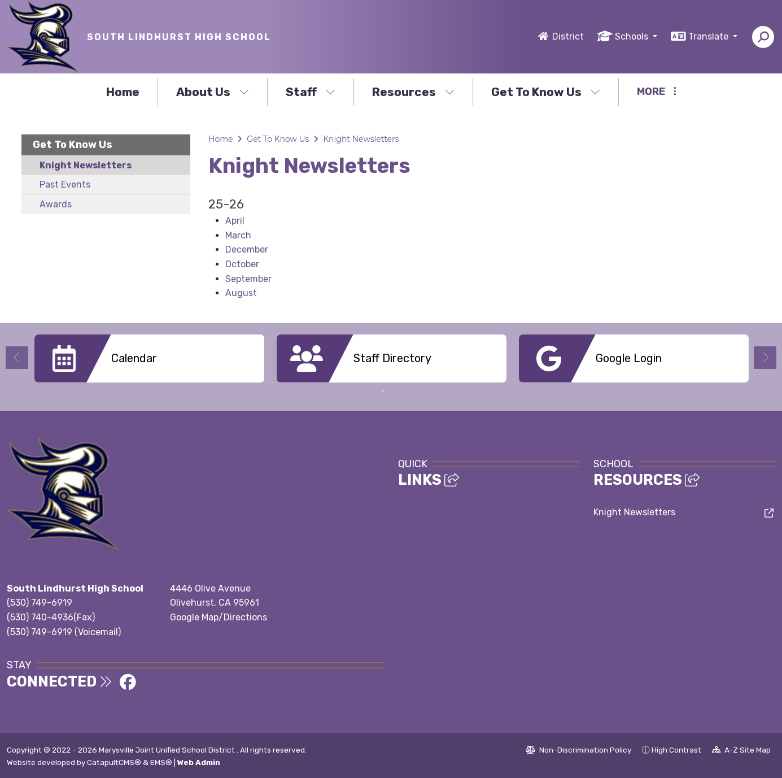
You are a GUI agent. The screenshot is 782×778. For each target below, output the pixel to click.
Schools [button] (632, 36)
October (242, 264)
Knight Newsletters (86, 165)
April (234, 220)
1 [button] (382, 391)
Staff (310, 92)
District (568, 36)
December (246, 249)
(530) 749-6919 (39, 602)
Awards (56, 204)
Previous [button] (17, 357)
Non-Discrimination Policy (578, 751)
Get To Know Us (545, 92)
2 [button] (399, 391)
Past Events (65, 184)
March (238, 235)
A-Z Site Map (741, 751)
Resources (413, 92)
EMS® (161, 762)
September (248, 278)
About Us (212, 92)
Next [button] (765, 357)
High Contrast (676, 749)
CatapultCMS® (114, 762)
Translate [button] (709, 36)
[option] (149, 358)
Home (122, 92)
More (656, 91)
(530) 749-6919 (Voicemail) (64, 632)
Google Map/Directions (218, 617)
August (241, 293)
